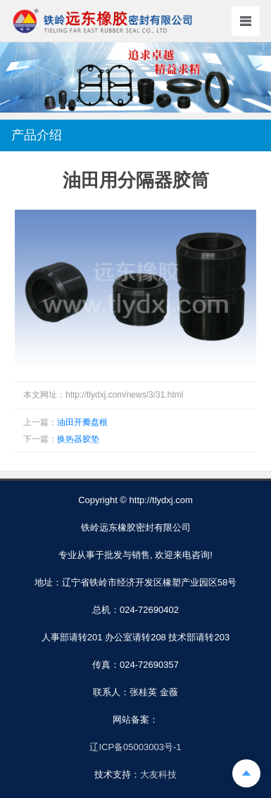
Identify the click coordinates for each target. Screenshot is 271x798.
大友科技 (158, 774)
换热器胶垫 (78, 439)
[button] (135, 99)
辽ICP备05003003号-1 (135, 747)
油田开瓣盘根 (82, 422)
